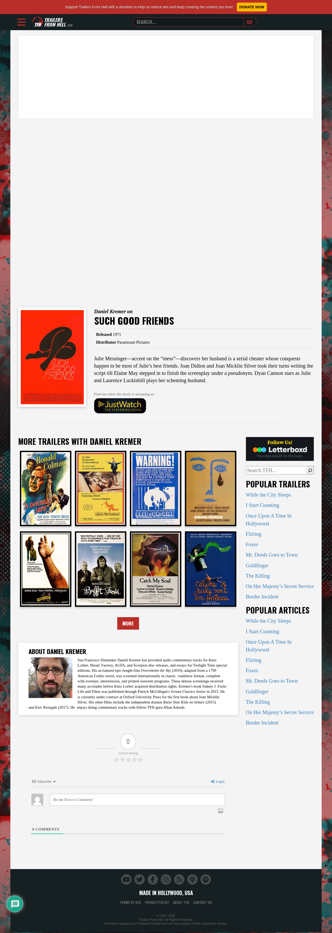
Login (217, 782)
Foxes (252, 544)
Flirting (253, 534)
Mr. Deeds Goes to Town (272, 555)
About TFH (181, 902)
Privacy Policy (157, 902)
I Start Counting (262, 505)
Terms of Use (130, 902)
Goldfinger (257, 565)
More (128, 624)
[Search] (310, 470)
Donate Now (251, 7)
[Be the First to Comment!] (137, 800)
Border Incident (262, 596)
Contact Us (202, 902)
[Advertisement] (166, 77)
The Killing (258, 576)
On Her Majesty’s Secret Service (280, 586)
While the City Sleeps (268, 495)
